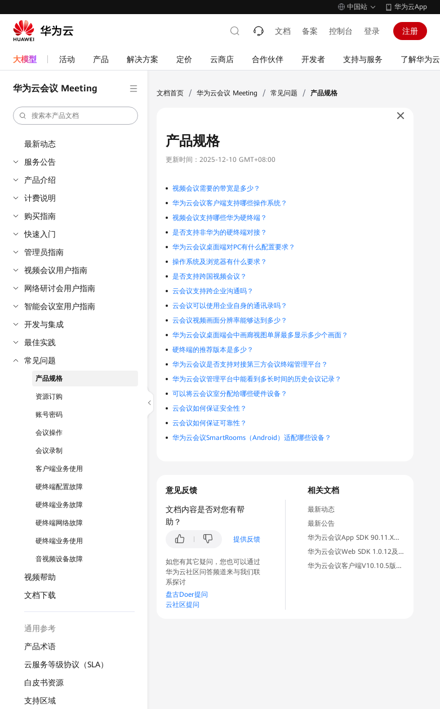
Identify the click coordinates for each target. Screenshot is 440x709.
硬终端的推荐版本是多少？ (213, 350)
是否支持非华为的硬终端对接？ (219, 232)
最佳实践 (40, 342)
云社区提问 (182, 605)
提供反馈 (246, 539)
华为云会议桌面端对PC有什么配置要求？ (233, 247)
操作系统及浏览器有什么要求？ (219, 262)
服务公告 (40, 161)
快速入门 (40, 234)
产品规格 (49, 378)
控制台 (341, 31)
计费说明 (40, 197)
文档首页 (170, 93)
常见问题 (40, 360)
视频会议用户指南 (55, 270)
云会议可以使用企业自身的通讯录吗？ (229, 306)
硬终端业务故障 (59, 505)
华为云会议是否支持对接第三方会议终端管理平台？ (250, 364)
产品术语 (40, 646)
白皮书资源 (44, 682)
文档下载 (40, 595)
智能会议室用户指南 (59, 306)
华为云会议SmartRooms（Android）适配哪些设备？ (251, 438)
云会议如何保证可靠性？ (209, 423)
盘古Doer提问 (187, 594)
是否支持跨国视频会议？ (209, 276)
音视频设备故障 (59, 559)
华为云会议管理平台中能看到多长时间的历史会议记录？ (256, 379)
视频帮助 (40, 577)
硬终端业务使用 (59, 541)
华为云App (410, 7)
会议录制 (49, 451)
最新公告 (321, 523)
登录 (372, 31)
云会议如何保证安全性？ (209, 408)
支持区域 (40, 700)
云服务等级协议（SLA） (66, 664)
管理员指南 (44, 252)
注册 (410, 31)
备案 (310, 31)
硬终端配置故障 (59, 487)
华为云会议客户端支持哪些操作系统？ (229, 203)
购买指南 (40, 216)
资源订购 (49, 396)
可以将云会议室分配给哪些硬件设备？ (229, 394)
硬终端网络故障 (59, 523)
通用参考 (40, 628)
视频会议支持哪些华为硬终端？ (219, 218)
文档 (283, 31)
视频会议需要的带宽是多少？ (216, 188)
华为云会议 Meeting (227, 93)
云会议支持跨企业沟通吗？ (213, 291)
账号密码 (49, 415)
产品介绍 (40, 179)
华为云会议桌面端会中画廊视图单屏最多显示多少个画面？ (260, 335)
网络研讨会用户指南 (59, 288)
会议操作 (49, 433)
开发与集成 (44, 324)
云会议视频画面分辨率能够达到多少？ (229, 320)
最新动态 (40, 143)
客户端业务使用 (59, 469)
